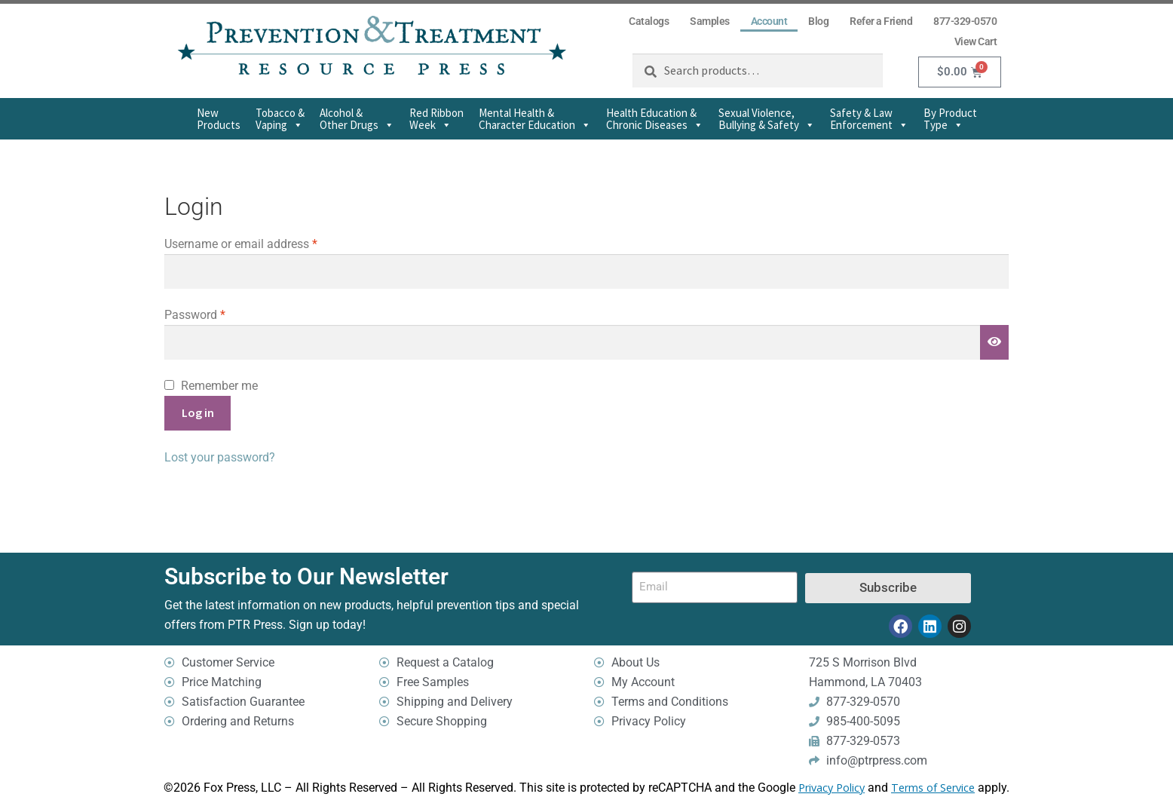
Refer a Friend (881, 21)
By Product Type (950, 119)
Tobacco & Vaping (280, 119)
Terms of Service (933, 788)
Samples (710, 21)
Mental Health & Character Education (535, 119)
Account (769, 21)
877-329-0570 (965, 21)
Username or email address (263, 242)
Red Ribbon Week (436, 119)
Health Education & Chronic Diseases (654, 119)
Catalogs (649, 21)
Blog (818, 21)
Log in (198, 412)
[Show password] (994, 342)
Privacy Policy (831, 788)
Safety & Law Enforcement (869, 119)
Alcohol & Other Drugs (357, 119)
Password (217, 313)
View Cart (975, 41)
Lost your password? (219, 457)
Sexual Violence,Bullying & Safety (766, 119)
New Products (218, 119)
